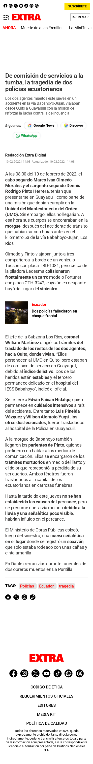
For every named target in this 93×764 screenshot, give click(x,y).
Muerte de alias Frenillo (41, 27)
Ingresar (80, 17)
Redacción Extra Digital (25, 155)
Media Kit (46, 714)
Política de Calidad (46, 723)
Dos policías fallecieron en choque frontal (54, 313)
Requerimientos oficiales (46, 696)
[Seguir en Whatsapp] (26, 135)
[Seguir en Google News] (41, 125)
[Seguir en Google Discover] (73, 125)
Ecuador (46, 586)
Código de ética (47, 687)
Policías (27, 586)
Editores (46, 705)
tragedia (66, 586)
